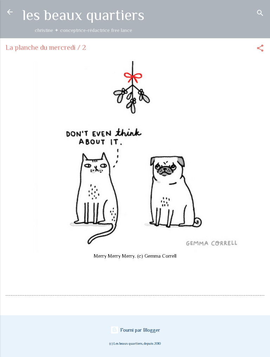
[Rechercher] (260, 14)
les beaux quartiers (83, 15)
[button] (260, 49)
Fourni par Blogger (135, 330)
